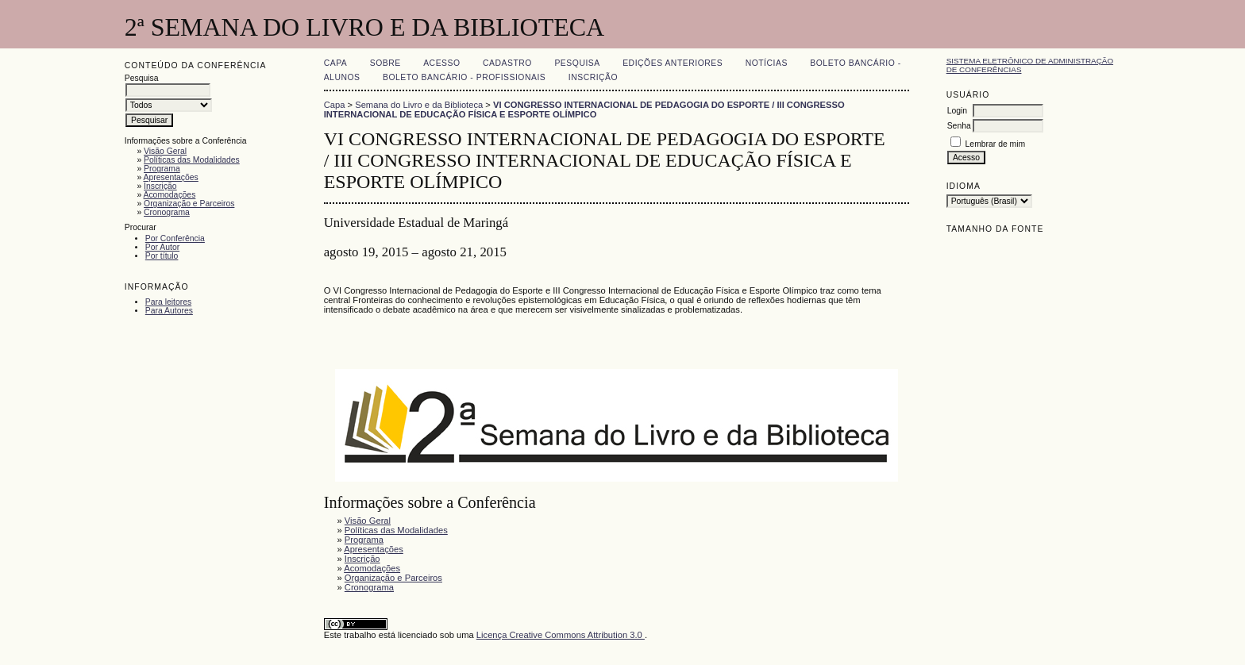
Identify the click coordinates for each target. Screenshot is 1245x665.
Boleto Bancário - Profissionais (464, 77)
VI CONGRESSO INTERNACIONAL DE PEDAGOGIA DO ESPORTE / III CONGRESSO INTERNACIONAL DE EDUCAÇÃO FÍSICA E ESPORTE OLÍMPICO (584, 109)
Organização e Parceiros (189, 203)
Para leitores (168, 302)
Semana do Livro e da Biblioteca (419, 105)
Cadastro (507, 63)
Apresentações (170, 177)
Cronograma (167, 212)
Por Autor (162, 247)
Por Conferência (175, 238)
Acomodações (169, 194)
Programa (162, 168)
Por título (162, 256)
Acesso (441, 63)
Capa (336, 63)
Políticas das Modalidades (192, 160)
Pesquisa (576, 63)
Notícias (767, 63)
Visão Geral (165, 151)
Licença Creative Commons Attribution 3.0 (560, 635)
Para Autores (169, 310)
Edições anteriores (672, 63)
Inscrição (160, 186)
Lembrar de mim (996, 144)
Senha (959, 125)
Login (957, 110)
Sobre (385, 63)
